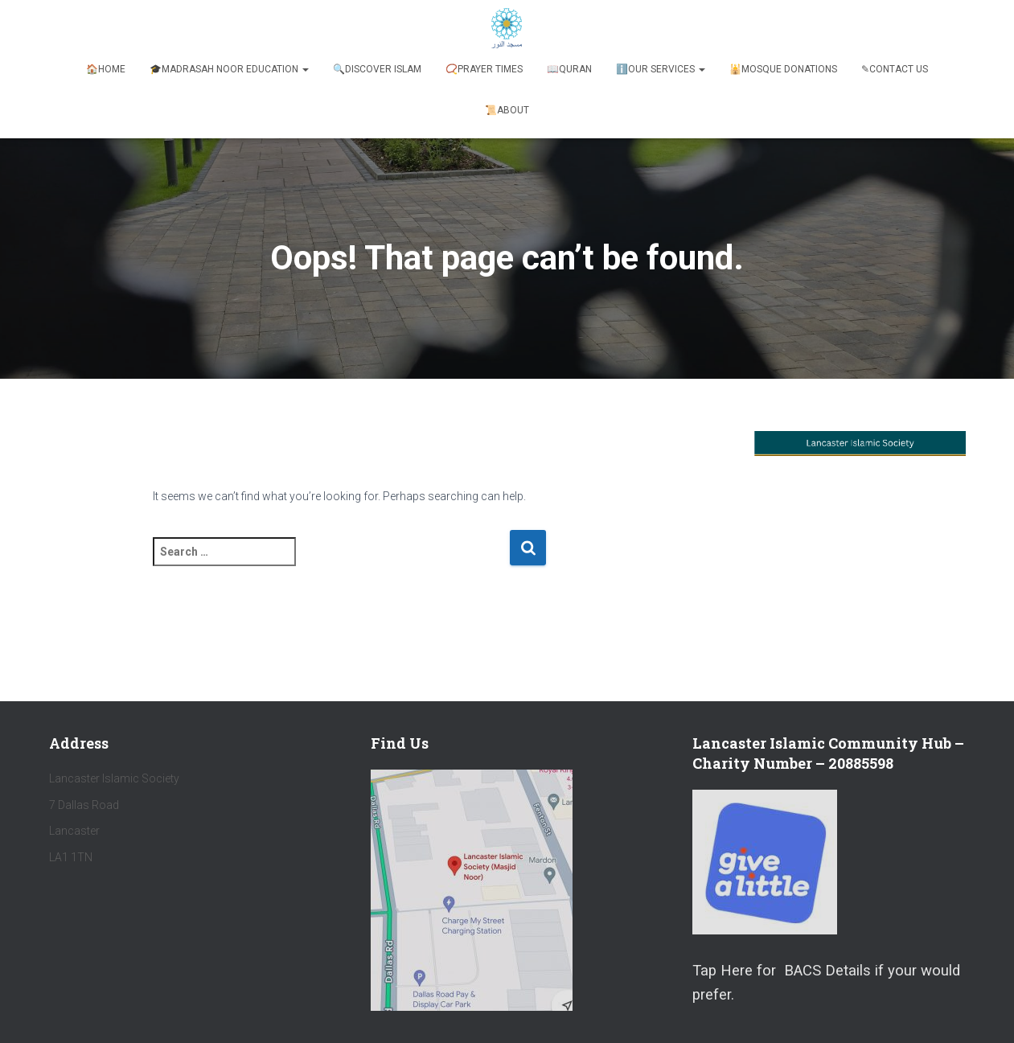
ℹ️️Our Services (660, 69)
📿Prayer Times (484, 69)
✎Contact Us (894, 69)
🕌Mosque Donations (783, 69)
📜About (507, 110)
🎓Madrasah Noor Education (229, 69)
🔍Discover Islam (377, 69)
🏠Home (105, 69)
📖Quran (569, 69)
